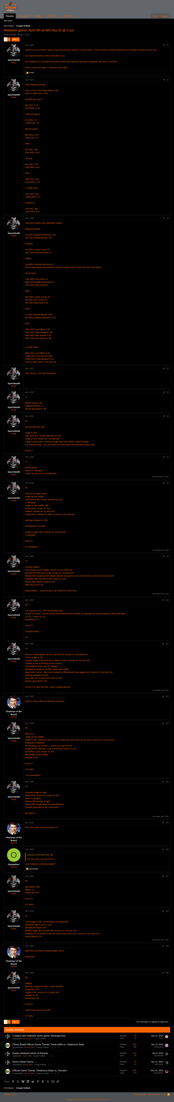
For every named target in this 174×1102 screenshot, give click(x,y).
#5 (168, 392)
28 (51, 1047)
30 (58, 1047)
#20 (167, 973)
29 (55, 1047)
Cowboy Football (42, 1047)
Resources (52, 16)
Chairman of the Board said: (38, 855)
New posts (8, 21)
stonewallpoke (17, 1047)
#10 (167, 600)
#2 (168, 80)
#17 (167, 876)
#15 (167, 823)
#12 (167, 696)
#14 (167, 782)
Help (164, 1094)
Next (14, 39)
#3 (168, 218)
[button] (31, 16)
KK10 (161, 1038)
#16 (167, 849)
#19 (167, 946)
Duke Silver (159, 1064)
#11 (167, 644)
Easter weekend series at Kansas (30, 1053)
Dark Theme (10, 1094)
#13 (167, 723)
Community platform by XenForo (87, 1099)
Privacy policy (154, 1094)
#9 (168, 556)
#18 (167, 911)
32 (58, 1073)
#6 (168, 416)
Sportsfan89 (11, 35)
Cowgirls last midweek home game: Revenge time (39, 1035)
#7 (168, 457)
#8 (168, 483)
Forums (10, 16)
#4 (168, 368)
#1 (168, 45)
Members (68, 16)
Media (38, 16)
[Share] (164, 45)
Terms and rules (139, 1094)
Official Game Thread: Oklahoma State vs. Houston (39, 1070)
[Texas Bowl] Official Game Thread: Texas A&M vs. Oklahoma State (48, 1044)
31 (55, 1073)
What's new (23, 16)
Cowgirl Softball (40, 1039)
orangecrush (158, 1047)
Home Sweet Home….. (24, 1061)
